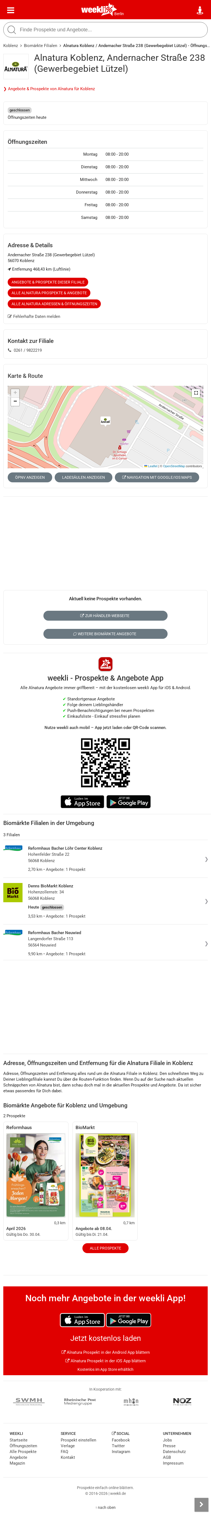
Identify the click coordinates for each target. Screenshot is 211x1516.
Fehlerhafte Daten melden (34, 316)
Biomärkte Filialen (40, 45)
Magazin (17, 1463)
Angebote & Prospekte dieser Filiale (48, 282)
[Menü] (10, 10)
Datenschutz (174, 1451)
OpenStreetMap (174, 466)
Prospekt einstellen (78, 1440)
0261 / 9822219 (25, 350)
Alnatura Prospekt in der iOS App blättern (105, 1360)
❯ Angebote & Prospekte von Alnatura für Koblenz (49, 88)
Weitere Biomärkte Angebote (104, 634)
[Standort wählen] (200, 10)
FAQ (64, 1451)
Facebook (121, 1440)
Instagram (121, 1451)
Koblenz (10, 45)
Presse (169, 1445)
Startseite (18, 1440)
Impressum (173, 1463)
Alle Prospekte (105, 1248)
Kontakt (68, 1457)
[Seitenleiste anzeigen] (201, 1505)
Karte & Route (25, 376)
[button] (196, 393)
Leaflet (150, 466)
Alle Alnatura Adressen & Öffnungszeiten (54, 304)
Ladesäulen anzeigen (83, 477)
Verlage (68, 1445)
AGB (167, 1457)
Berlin (119, 14)
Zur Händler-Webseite (104, 615)
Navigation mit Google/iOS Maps (157, 477)
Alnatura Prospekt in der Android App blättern (106, 1352)
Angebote (18, 1457)
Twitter (118, 1445)
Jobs (167, 1440)
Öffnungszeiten (23, 1445)
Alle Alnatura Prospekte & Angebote (49, 293)
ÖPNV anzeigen (30, 477)
